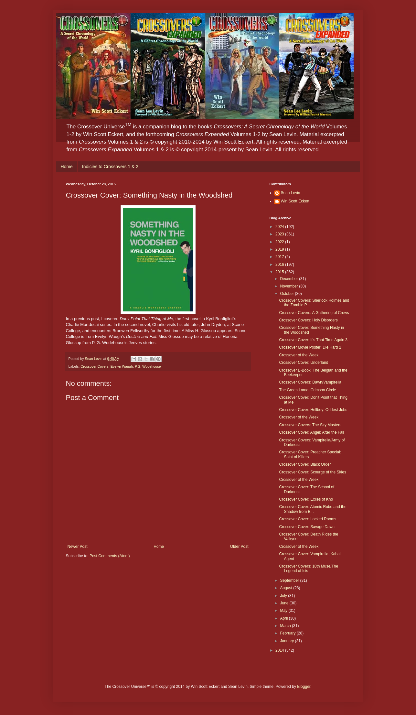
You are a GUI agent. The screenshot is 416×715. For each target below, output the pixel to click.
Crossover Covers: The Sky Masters (310, 425)
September (290, 580)
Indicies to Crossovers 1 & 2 (110, 166)
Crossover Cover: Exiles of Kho (306, 499)
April (284, 618)
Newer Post (78, 546)
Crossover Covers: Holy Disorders (308, 320)
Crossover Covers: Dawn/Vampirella (310, 382)
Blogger (303, 686)
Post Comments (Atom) (110, 556)
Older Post (239, 546)
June (284, 603)
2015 (280, 272)
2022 (280, 242)
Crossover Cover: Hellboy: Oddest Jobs (313, 409)
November (289, 286)
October (287, 293)
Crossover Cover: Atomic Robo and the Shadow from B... (312, 509)
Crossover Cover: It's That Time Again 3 (313, 340)
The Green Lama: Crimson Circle (307, 390)
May (284, 610)
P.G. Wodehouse (148, 366)
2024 (280, 226)
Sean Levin (290, 192)
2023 (280, 234)
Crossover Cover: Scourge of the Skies (312, 472)
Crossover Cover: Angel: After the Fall (311, 432)
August (286, 588)
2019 (280, 249)
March (286, 625)
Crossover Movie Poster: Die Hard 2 (310, 347)
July (284, 595)
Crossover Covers (94, 366)
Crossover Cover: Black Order (305, 464)
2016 (280, 264)
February (288, 633)
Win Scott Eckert (295, 201)
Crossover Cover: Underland (303, 362)
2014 (280, 650)
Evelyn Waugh (122, 366)
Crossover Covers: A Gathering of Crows (314, 312)
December (289, 278)
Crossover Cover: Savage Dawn (306, 527)
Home (67, 166)
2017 (280, 257)
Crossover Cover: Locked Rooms (307, 519)
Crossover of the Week (298, 355)
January (287, 641)
